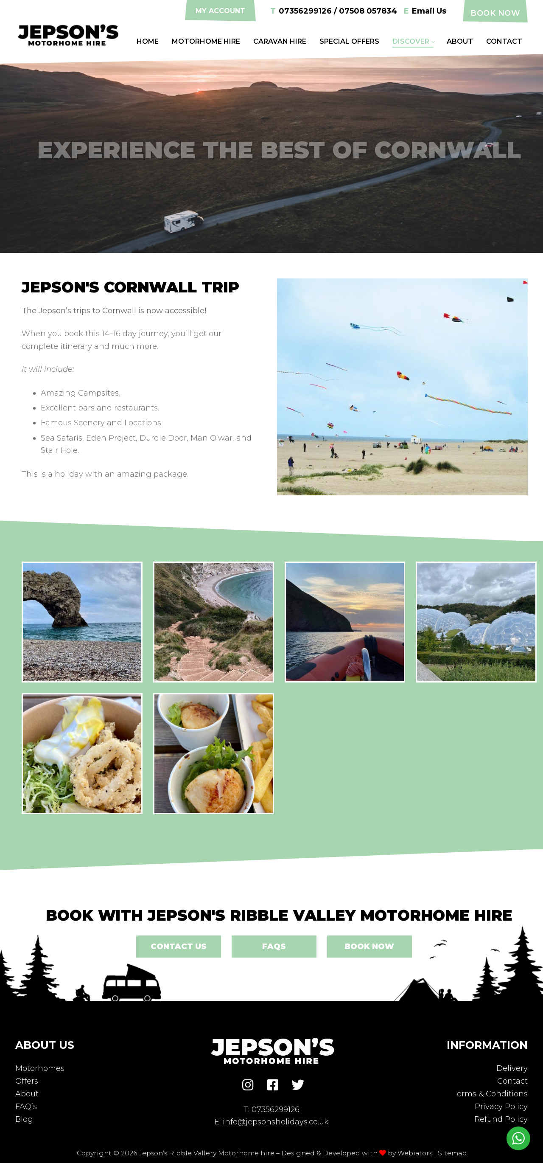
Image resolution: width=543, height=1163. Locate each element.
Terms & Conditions (490, 1093)
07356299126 (275, 1109)
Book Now (495, 13)
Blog (24, 1119)
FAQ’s (26, 1106)
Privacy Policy (501, 1106)
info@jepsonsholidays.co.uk (276, 1121)
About (27, 1093)
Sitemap (452, 1153)
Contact (512, 1081)
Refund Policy (501, 1119)
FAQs (274, 946)
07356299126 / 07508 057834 (333, 11)
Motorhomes (39, 1068)
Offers (26, 1081)
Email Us (425, 11)
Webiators (414, 1153)
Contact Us (179, 946)
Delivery (512, 1068)
